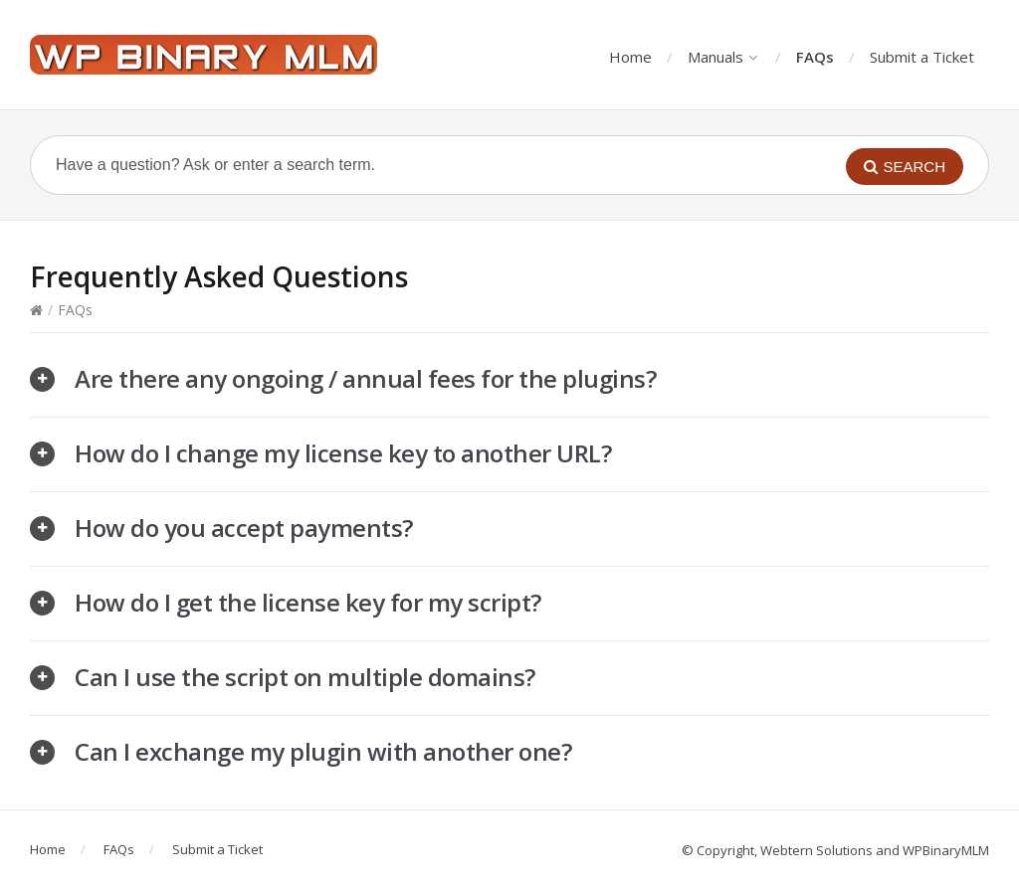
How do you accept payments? (244, 527)
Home (630, 57)
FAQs (815, 57)
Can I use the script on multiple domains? (305, 676)
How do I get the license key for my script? (308, 602)
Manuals (722, 57)
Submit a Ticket (922, 57)
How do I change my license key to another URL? (343, 453)
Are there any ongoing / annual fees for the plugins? (365, 378)
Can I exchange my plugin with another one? (323, 751)
